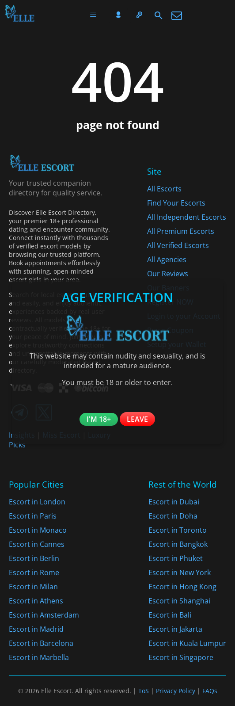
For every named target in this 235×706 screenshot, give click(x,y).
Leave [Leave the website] (137, 419)
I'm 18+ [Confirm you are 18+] (99, 419)
